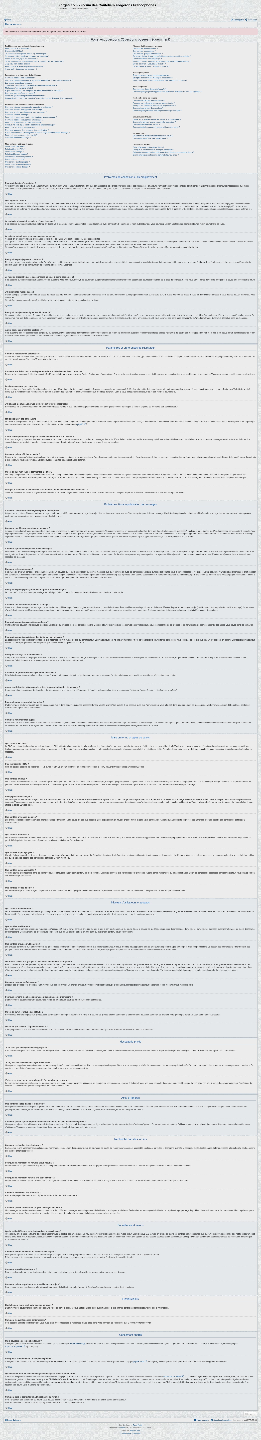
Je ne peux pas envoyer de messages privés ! (151, 75)
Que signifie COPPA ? (14, 51)
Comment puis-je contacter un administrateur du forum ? (156, 155)
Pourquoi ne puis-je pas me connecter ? (21, 59)
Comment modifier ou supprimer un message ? (24, 110)
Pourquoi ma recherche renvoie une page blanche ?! (154, 106)
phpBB (80, 424)
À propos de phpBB (13, 1346)
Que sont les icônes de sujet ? (17, 167)
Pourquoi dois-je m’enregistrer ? (18, 49)
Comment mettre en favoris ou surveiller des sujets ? (154, 122)
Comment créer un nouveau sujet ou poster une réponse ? (29, 107)
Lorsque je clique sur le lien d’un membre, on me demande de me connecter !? (40, 98)
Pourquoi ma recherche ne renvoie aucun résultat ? (154, 103)
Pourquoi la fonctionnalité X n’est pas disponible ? (153, 150)
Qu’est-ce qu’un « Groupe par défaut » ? (149, 64)
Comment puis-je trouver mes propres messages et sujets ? (157, 111)
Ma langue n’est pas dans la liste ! (19, 88)
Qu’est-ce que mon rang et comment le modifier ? (25, 96)
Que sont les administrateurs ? (145, 49)
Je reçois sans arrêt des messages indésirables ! (153, 78)
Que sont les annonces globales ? (19, 157)
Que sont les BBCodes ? (15, 146)
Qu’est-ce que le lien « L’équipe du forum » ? (151, 66)
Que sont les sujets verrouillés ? (18, 164)
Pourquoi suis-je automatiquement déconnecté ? (24, 66)
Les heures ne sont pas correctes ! (19, 83)
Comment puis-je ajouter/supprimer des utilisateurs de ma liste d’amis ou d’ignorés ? (167, 92)
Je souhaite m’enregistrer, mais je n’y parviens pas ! (26, 54)
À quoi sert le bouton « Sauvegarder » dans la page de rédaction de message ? (37, 133)
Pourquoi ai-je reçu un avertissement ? (20, 127)
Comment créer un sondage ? (17, 115)
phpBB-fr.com (135, 1430)
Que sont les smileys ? (14, 152)
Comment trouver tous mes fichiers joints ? (150, 138)
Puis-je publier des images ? (16, 154)
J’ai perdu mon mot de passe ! (17, 64)
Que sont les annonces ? (15, 159)
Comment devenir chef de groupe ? (147, 59)
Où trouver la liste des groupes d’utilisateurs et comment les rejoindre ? (162, 56)
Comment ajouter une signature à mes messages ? (26, 112)
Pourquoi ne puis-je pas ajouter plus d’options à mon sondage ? (31, 117)
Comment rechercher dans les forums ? (149, 100)
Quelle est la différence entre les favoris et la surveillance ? (157, 119)
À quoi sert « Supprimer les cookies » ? (21, 69)
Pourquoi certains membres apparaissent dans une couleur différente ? (162, 61)
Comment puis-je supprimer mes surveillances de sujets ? (156, 127)
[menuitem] (7, 20)
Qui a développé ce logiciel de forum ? (148, 147)
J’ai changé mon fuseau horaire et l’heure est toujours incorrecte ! (31, 85)
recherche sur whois (172, 1376)
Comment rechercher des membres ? (148, 108)
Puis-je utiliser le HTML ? (15, 149)
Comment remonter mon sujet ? (18, 138)
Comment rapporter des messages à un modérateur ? (27, 130)
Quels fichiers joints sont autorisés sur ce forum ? (153, 136)
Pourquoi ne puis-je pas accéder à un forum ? (23, 122)
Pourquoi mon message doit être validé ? (21, 135)
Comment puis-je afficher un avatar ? (20, 93)
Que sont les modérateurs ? (144, 51)
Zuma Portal (137, 1425)
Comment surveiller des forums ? (146, 124)
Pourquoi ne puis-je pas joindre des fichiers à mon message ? (30, 125)
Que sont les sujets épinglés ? (17, 162)
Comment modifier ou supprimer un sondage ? (24, 120)
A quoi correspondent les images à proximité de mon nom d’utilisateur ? (34, 91)
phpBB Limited (76, 1343)
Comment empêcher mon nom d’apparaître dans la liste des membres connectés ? (38, 80)
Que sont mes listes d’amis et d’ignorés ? (149, 89)
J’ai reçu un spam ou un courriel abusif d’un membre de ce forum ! (160, 80)
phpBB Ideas (138, 1361)
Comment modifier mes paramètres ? (20, 78)
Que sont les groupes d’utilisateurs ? (148, 54)
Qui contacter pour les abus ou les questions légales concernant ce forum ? (163, 152)
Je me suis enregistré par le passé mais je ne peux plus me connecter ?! (34, 61)
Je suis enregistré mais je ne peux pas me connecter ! (27, 56)
